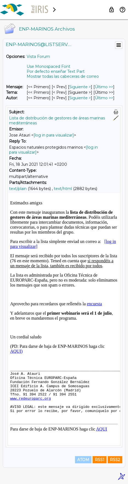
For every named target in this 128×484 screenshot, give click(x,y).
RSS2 (115, 459)
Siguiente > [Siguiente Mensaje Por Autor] (80, 97)
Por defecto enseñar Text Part (56, 71)
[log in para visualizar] (54, 135)
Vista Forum (38, 56)
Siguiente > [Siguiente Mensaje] (80, 86)
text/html (63, 188)
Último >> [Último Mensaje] (104, 86)
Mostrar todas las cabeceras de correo (63, 76)
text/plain (18, 188)
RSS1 (99, 459)
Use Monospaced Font (48, 66)
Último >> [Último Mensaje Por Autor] (104, 97)
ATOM (83, 459)
